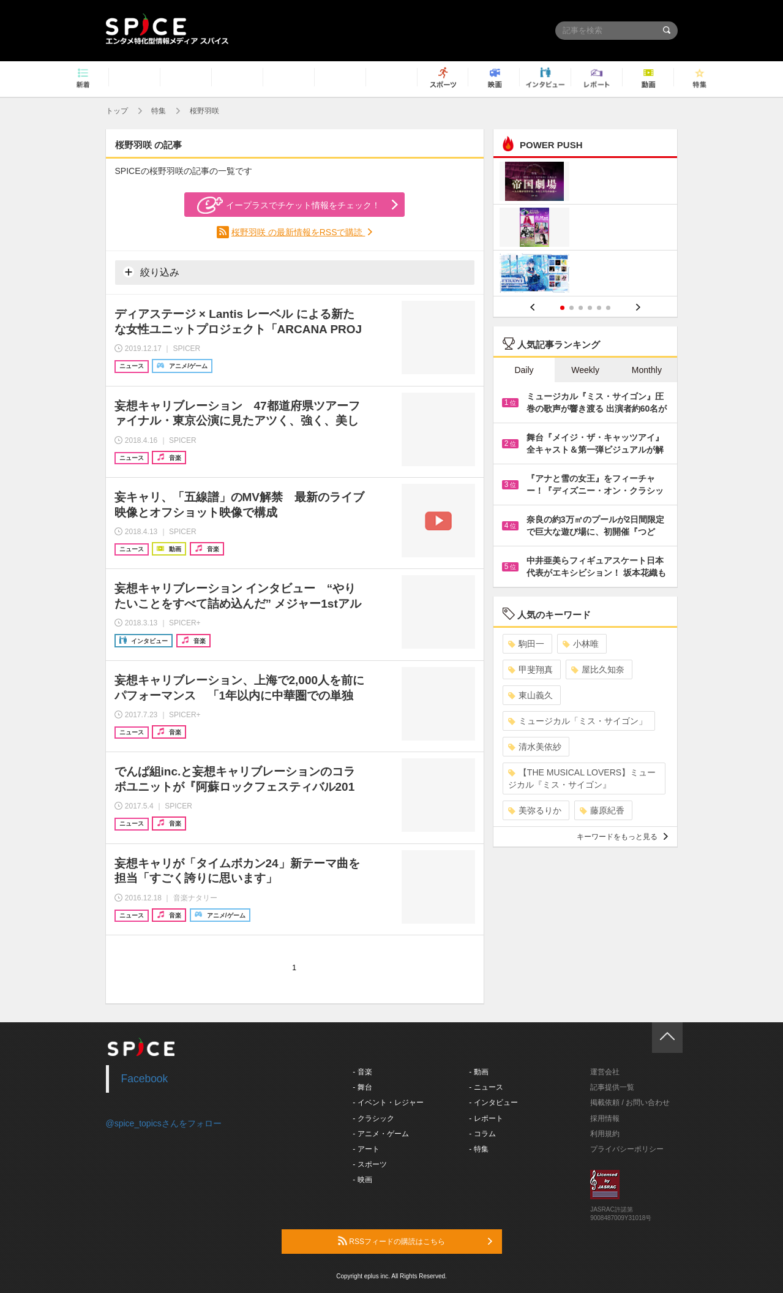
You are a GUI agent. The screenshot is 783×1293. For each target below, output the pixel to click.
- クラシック (373, 1118)
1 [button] (562, 308)
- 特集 (478, 1149)
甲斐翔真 (530, 669)
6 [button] (608, 308)
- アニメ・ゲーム (380, 1133)
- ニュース (486, 1087)
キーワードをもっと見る (622, 836)
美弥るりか (534, 810)
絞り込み (151, 271)
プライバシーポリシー (627, 1149)
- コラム (482, 1133)
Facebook (144, 1078)
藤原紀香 (602, 810)
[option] (585, 229)
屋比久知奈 (597, 669)
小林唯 (581, 644)
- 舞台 (362, 1087)
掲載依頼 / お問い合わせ (630, 1102)
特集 (158, 111)
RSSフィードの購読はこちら (415, 1241)
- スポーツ (369, 1164)
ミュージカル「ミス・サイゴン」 (577, 721)
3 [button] (581, 308)
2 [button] (571, 308)
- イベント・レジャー (388, 1102)
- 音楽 (362, 1072)
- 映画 (362, 1179)
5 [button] (599, 308)
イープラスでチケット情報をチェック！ (288, 205)
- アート (366, 1149)
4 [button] (590, 308)
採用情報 (605, 1118)
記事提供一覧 (612, 1087)
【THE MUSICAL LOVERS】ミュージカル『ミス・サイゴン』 (582, 778)
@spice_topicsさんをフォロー (164, 1123)
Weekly (585, 370)
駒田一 (526, 644)
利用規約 (605, 1133)
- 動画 (478, 1072)
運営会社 (605, 1072)
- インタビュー (493, 1102)
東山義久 (530, 695)
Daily (523, 370)
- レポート (486, 1118)
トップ (117, 111)
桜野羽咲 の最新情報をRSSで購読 (298, 232)
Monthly (647, 370)
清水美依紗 (534, 747)
